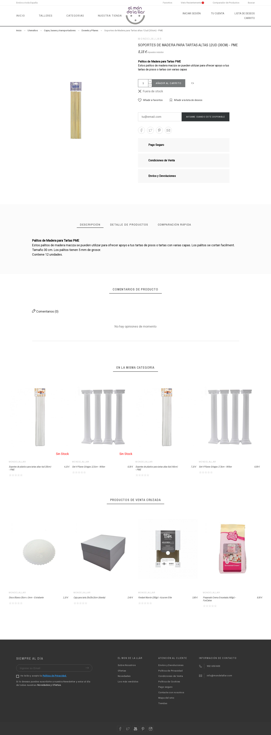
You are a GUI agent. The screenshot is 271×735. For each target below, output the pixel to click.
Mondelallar (150, 39)
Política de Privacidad (170, 670)
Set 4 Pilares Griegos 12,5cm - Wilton (88, 466)
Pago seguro (165, 687)
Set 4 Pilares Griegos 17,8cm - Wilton (215, 466)
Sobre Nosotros (127, 665)
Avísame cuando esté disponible (205, 116)
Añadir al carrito (168, 83)
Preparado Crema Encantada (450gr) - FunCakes (219, 599)
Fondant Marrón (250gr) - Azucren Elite (155, 597)
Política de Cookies (169, 681)
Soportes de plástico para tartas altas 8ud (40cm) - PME (156, 468)
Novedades (124, 676)
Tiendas (162, 703)
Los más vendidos (128, 681)
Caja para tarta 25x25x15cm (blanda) (89, 597)
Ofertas (122, 670)
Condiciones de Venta (170, 676)
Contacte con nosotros (171, 692)
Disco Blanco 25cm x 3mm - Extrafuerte (26, 597)
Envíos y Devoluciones (170, 665)
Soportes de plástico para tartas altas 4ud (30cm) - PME (30, 468)
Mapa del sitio (166, 698)
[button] (193, 83)
